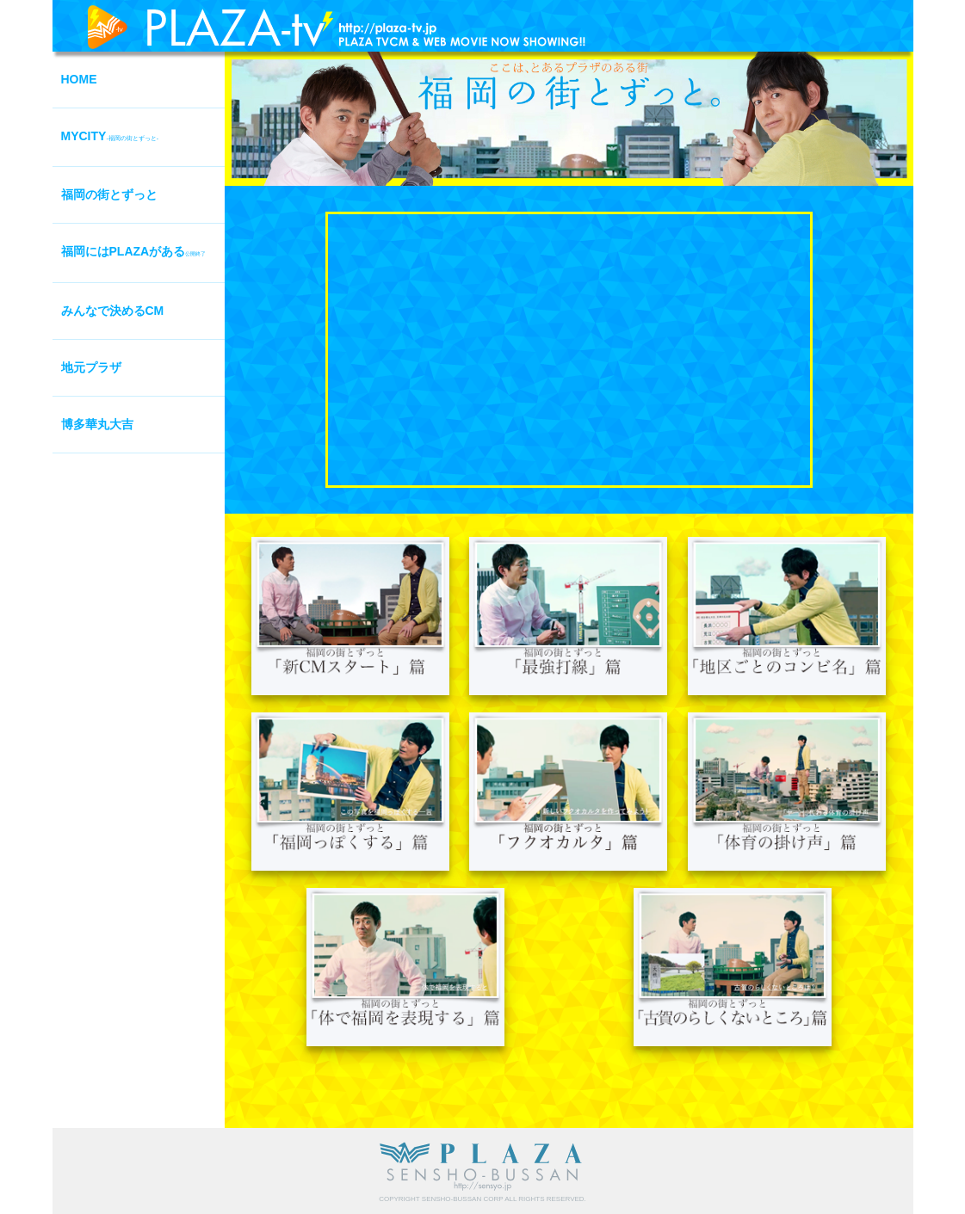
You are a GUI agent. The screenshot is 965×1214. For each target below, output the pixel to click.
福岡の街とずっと (109, 194)
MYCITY (110, 136)
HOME (79, 79)
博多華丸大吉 (97, 424)
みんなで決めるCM (112, 310)
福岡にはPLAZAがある (134, 251)
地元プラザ (91, 367)
